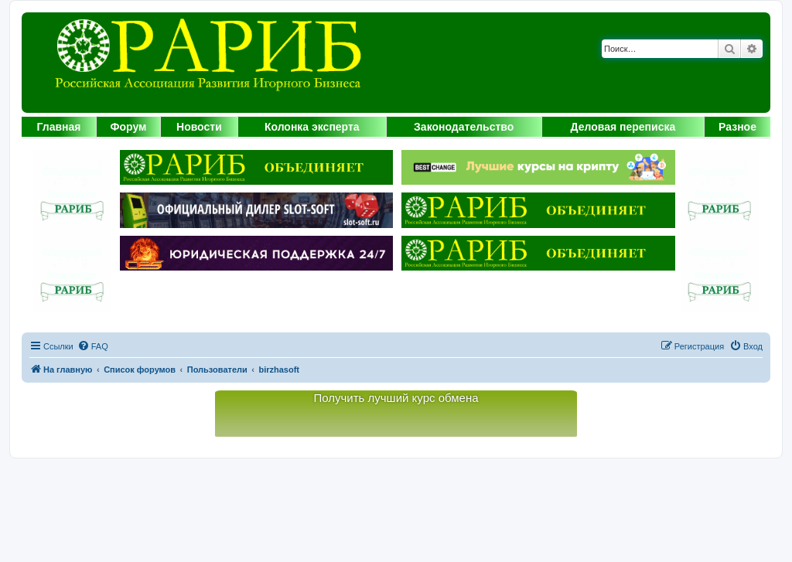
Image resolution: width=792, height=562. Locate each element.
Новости (199, 127)
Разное (737, 127)
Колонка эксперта (312, 127)
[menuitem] (92, 346)
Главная (59, 127)
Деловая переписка (623, 127)
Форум (129, 127)
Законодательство (464, 127)
